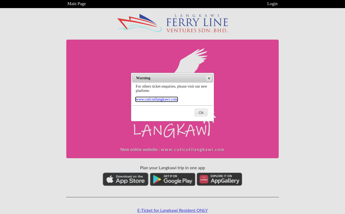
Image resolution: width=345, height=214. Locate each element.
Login (272, 3)
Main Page (76, 3)
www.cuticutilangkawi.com (156, 99)
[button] (209, 78)
